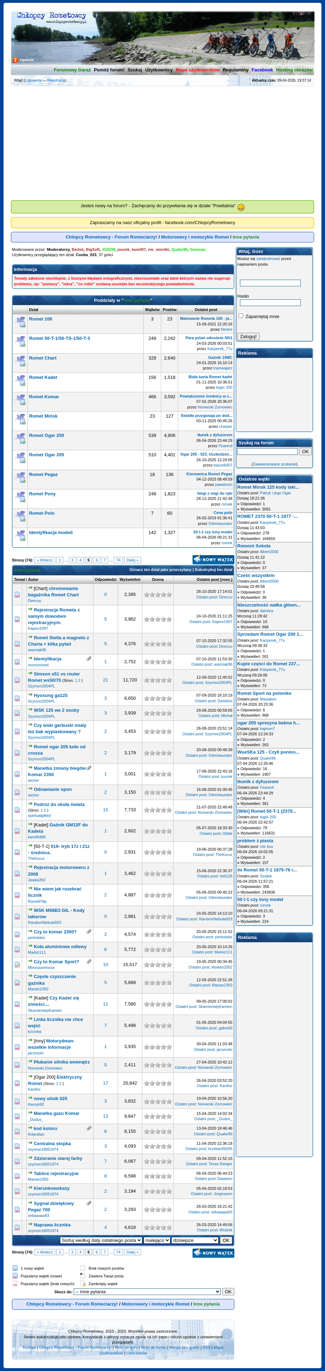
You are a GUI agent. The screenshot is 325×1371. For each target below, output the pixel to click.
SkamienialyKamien (45, 1010)
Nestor (226, 329)
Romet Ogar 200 (46, 435)
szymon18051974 (43, 1149)
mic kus (266, 846)
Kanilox (34, 1089)
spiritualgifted (39, 815)
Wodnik (226, 1230)
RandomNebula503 (44, 922)
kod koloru (45, 1128)
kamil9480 (37, 837)
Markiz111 (37, 952)
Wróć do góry (126, 1347)
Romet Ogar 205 (46, 454)
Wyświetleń (130, 579)
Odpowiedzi (106, 579)
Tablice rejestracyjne (56, 1173)
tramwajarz (222, 368)
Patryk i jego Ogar (275, 493)
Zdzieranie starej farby (58, 1158)
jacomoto (36, 1053)
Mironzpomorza (41, 967)
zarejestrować (268, 258)
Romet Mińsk (43, 416)
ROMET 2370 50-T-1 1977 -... (267, 516)
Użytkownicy (159, 69)
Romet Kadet (43, 377)
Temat (19, 579)
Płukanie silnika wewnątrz (62, 1062)
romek (227, 504)
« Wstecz (45, 560)
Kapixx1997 (38, 628)
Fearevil (225, 446)
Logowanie (33, 80)
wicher (33, 780)
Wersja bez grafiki (184, 1347)
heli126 (226, 876)
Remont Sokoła (254, 545)
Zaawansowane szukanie (275, 464)
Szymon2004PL (42, 686)
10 (105, 964)
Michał (226, 715)
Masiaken (268, 699)
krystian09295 (220, 1149)
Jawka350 (37, 880)
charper (225, 426)
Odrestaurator (220, 523)
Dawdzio (224, 701)
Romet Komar (44, 396)
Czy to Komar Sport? (56, 961)
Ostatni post (208, 579)
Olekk (227, 833)
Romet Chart (43, 358)
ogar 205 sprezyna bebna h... (268, 722)
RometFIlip (37, 901)
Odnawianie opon (53, 789)
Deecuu (34, 600)
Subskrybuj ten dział (213, 569)
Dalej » (132, 560)
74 (118, 560)
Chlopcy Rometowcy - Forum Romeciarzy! (111, 237)
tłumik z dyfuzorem (258, 781)
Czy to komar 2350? (55, 931)
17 (105, 1083)
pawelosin (223, 484)
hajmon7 (267, 728)
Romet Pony (42, 493)
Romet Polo (41, 513)
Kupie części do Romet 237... (268, 663)
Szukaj (135, 69)
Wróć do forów (153, 1347)
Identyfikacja (47, 658)
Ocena (158, 579)
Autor (33, 579)
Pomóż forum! (109, 69)
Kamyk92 (36, 1104)
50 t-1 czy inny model (260, 899)
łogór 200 (224, 387)
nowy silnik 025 (50, 1098)
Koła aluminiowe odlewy (60, 946)
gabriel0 (225, 1028)
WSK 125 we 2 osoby (56, 710)
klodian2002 (222, 967)
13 (105, 1116)
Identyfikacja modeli (51, 532)
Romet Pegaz (43, 474)
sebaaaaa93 (39, 1215)
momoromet (38, 665)
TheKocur (36, 858)
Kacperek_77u (219, 349)
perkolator (36, 937)
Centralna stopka (52, 1143)
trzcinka (34, 1031)
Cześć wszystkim (255, 575)
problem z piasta (255, 840)
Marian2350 (38, 989)
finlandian (36, 1134)
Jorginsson (223, 1194)
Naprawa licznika (52, 1224)
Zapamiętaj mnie (259, 316)
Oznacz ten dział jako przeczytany (160, 569)
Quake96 (225, 1134)
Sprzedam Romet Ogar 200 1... (270, 634)
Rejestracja (56, 80)
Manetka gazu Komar (56, 1113)
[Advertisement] (162, 137)
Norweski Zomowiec (215, 407)
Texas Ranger (220, 1164)
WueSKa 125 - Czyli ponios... (268, 752)
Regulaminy (236, 69)
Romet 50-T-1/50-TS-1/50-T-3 (59, 338)
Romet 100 (40, 319)
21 (105, 680)
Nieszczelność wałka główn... (268, 605)
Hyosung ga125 (50, 695)
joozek (226, 776)
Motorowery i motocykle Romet (195, 237)
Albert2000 (269, 552)
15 (105, 809)
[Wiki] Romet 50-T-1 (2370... (266, 811)
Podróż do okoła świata (59, 804)
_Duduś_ (36, 1119)
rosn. (226, 579)
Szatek (266, 876)
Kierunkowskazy (52, 1188)
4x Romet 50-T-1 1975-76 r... (267, 869)
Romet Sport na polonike (264, 693)
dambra (266, 611)
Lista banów (136, 1353)
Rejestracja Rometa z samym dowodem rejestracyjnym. (54, 616)
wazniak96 (37, 650)
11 (105, 1004)
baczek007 (223, 465)
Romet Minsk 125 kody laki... (268, 487)
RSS (207, 1347)
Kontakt (29, 1347)
